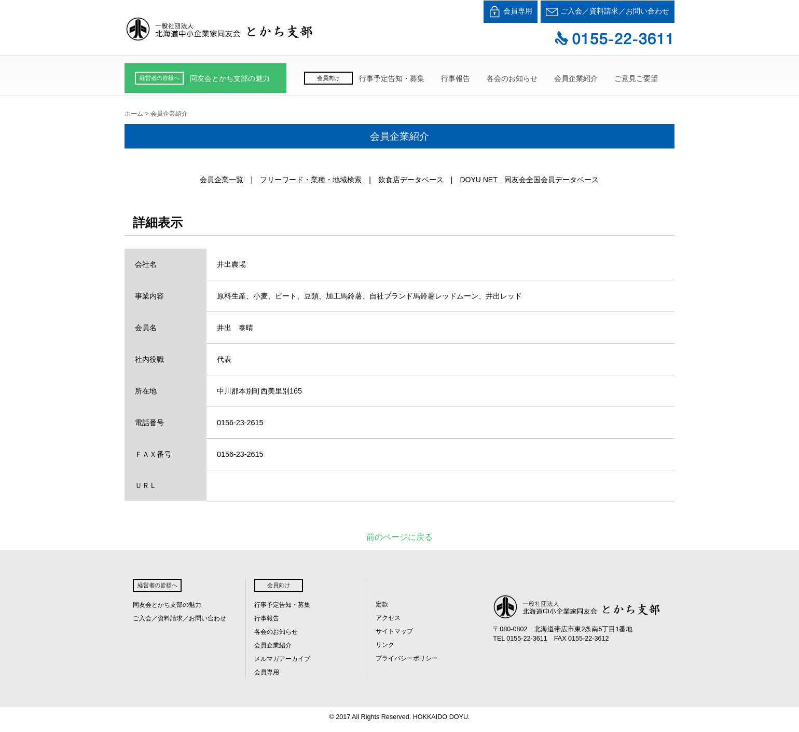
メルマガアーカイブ (282, 658)
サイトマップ (394, 631)
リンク (385, 644)
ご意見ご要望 (636, 78)
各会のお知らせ (512, 78)
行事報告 (455, 78)
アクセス (388, 617)
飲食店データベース (411, 179)
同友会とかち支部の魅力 (230, 78)
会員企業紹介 (576, 78)
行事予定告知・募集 (391, 78)
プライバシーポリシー (407, 658)
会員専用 (510, 12)
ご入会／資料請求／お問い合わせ (607, 12)
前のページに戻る (399, 537)
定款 (382, 604)
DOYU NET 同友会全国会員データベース (529, 179)
